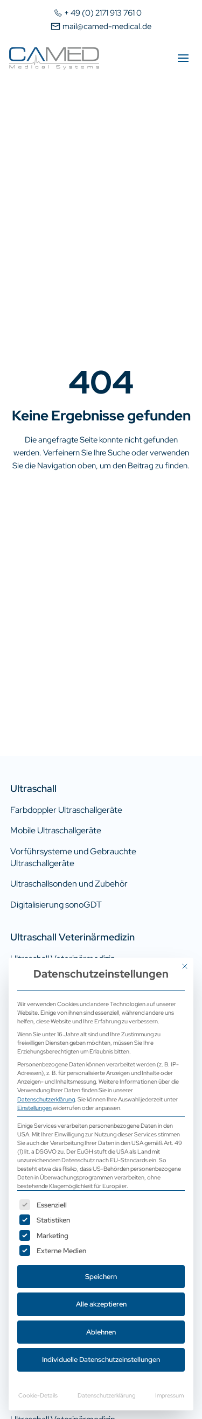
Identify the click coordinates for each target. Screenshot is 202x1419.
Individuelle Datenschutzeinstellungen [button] (101, 1359)
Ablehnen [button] (101, 1332)
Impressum (169, 1395)
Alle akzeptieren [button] (101, 1304)
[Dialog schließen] (184, 966)
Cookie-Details (38, 1395)
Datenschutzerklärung (46, 1099)
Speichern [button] (101, 1276)
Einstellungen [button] (34, 1108)
